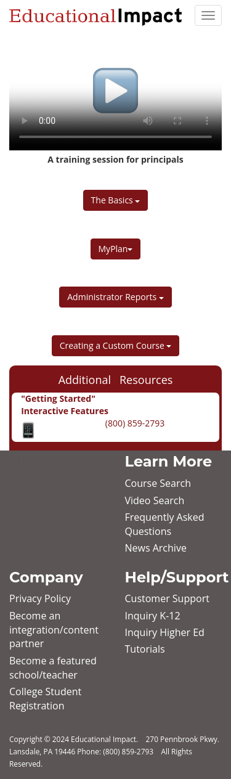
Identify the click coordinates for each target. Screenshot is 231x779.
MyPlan (116, 249)
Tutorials (145, 649)
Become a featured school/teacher (53, 668)
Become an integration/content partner (54, 630)
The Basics (115, 200)
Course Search (158, 483)
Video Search (155, 500)
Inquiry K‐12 (152, 615)
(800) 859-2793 (133, 423)
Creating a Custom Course (116, 345)
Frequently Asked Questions (165, 524)
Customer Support (167, 598)
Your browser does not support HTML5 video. (115, 90)
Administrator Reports (115, 297)
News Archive (156, 548)
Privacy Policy (40, 598)
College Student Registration (45, 698)
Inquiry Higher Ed (165, 632)
